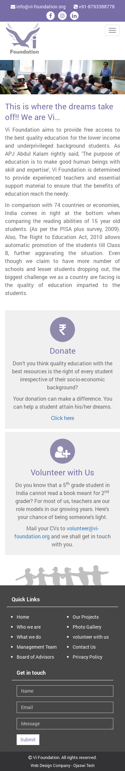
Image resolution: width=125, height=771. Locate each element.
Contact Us (84, 647)
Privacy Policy (87, 657)
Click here (62, 417)
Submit (28, 739)
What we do (29, 637)
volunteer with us (91, 637)
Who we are (29, 627)
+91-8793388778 (94, 6)
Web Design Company (50, 765)
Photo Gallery (87, 627)
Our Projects (86, 617)
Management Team (37, 647)
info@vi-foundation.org (38, 6)
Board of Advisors (35, 657)
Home (23, 617)
